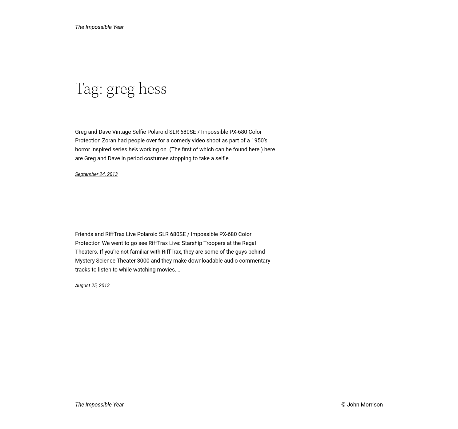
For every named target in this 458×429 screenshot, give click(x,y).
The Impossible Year (99, 27)
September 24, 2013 (96, 174)
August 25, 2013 (92, 285)
